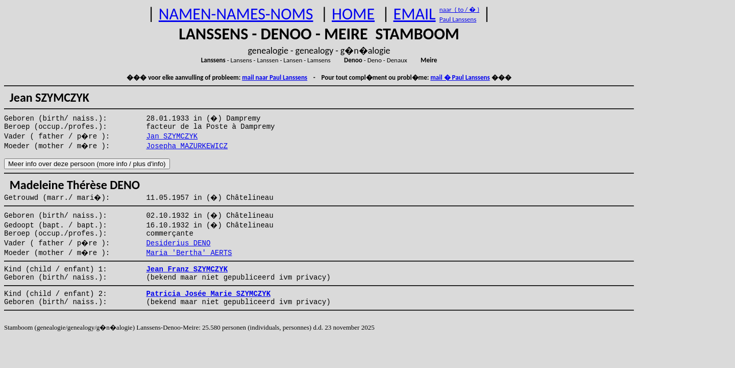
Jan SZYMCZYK (172, 136)
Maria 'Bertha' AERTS (189, 253)
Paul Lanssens (458, 19)
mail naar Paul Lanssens (274, 77)
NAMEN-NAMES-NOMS (236, 14)
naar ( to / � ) (459, 9)
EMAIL (415, 14)
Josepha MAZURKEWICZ (187, 146)
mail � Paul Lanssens (459, 77)
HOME (353, 14)
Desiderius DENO (178, 243)
